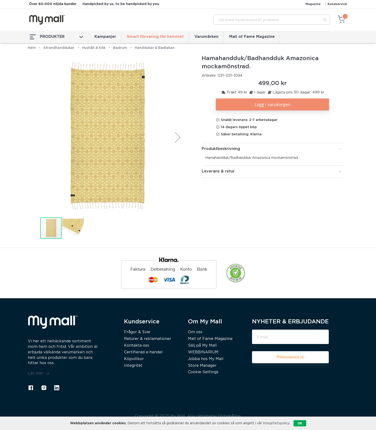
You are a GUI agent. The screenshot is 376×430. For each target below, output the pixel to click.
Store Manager (202, 365)
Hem (32, 47)
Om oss (195, 332)
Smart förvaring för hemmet (155, 37)
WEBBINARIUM (203, 352)
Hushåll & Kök (94, 47)
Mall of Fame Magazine (252, 37)
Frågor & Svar (137, 332)
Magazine (313, 4)
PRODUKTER (56, 36)
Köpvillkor (134, 359)
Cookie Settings (203, 372)
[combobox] (271, 20)
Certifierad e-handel (143, 352)
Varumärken (206, 37)
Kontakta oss (136, 345)
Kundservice (337, 4)
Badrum (120, 47)
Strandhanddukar (58, 47)
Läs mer (38, 373)
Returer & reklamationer (147, 339)
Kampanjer (105, 37)
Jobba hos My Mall (205, 359)
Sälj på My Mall (202, 345)
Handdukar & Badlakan (155, 47)
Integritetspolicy (276, 423)
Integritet (133, 365)
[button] (177, 137)
